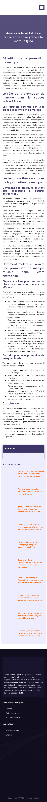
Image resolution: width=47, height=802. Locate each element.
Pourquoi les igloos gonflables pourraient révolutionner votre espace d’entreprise (31, 473)
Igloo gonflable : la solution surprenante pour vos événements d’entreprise (29, 509)
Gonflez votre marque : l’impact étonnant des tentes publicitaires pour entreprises (31, 580)
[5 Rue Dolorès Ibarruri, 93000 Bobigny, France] (23, 764)
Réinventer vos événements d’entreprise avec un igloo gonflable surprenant (30, 615)
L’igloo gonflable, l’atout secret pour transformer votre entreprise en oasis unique (31, 526)
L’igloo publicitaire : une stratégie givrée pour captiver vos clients (28, 544)
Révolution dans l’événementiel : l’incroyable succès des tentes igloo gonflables (30, 563)
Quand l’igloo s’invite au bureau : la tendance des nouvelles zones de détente (30, 597)
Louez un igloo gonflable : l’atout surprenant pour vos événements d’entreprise (30, 633)
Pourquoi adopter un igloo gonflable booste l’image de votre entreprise (30, 491)
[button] (41, 7)
